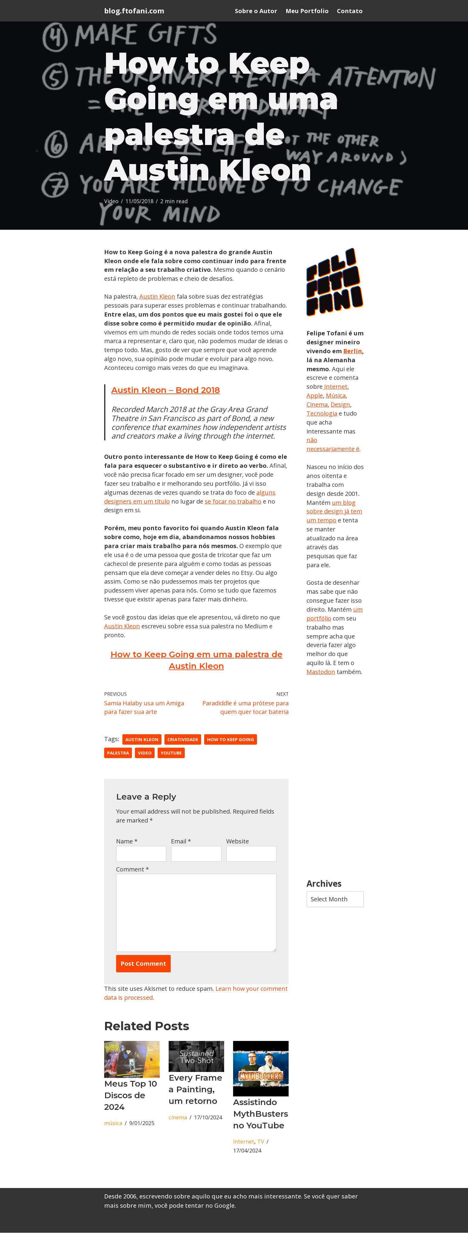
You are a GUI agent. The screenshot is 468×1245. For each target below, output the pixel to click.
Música (316, 405)
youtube (171, 764)
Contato (350, 11)
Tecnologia (344, 414)
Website (237, 853)
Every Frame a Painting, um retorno (195, 1101)
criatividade (182, 751)
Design (316, 414)
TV (260, 1154)
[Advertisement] (335, 779)
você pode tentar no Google (195, 1218)
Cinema (339, 405)
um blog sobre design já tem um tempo (334, 513)
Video (111, 202)
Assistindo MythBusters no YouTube (260, 1126)
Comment (132, 881)
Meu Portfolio (307, 11)
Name (127, 853)
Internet (243, 1154)
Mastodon (321, 674)
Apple (341, 396)
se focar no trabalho (234, 512)
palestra (118, 764)
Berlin (316, 361)
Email (181, 853)
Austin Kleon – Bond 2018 (165, 400)
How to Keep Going (231, 751)
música (113, 1135)
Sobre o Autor (256, 11)
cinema (178, 1129)
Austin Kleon (158, 297)
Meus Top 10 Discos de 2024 (130, 1107)
